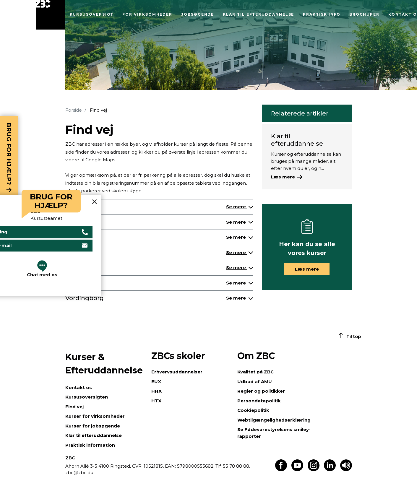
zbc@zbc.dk (79, 472)
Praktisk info (321, 14)
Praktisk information (90, 445)
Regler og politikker (261, 391)
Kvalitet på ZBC (255, 372)
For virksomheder (147, 14)
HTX (156, 401)
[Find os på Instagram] (313, 469)
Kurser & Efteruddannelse (104, 364)
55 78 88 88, (236, 466)
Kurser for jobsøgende (92, 426)
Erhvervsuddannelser (176, 372)
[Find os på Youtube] (297, 469)
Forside (73, 110)
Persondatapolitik (259, 401)
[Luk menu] (50, 15)
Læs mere (283, 177)
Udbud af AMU (254, 381)
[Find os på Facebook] (281, 469)
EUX (156, 381)
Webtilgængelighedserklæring (274, 420)
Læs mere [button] (307, 269)
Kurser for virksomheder (95, 416)
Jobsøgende (197, 14)
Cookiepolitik (253, 410)
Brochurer (364, 14)
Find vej (74, 406)
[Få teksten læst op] (346, 469)
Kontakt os (78, 387)
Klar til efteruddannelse (258, 14)
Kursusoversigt (92, 14)
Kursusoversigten (86, 397)
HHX (156, 391)
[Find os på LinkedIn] (330, 469)
